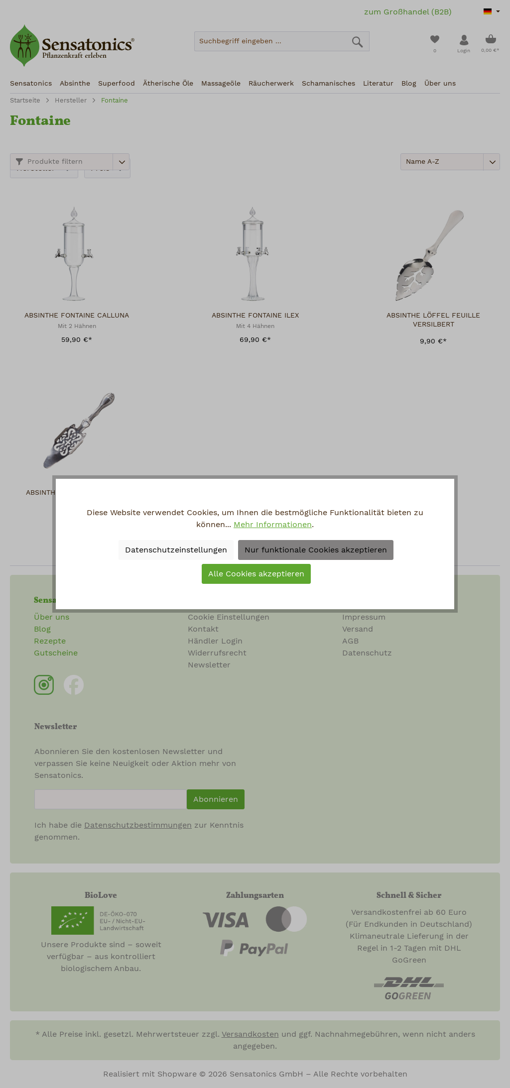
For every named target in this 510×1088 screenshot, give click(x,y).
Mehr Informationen (273, 525)
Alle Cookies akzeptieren (256, 574)
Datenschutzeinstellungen (176, 550)
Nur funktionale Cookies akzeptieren (316, 550)
